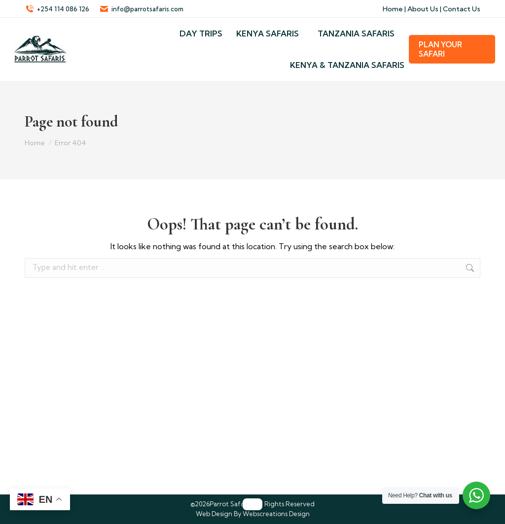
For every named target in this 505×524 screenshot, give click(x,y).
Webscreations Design (276, 514)
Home (393, 8)
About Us (422, 8)
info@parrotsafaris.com (141, 9)
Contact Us (461, 8)
